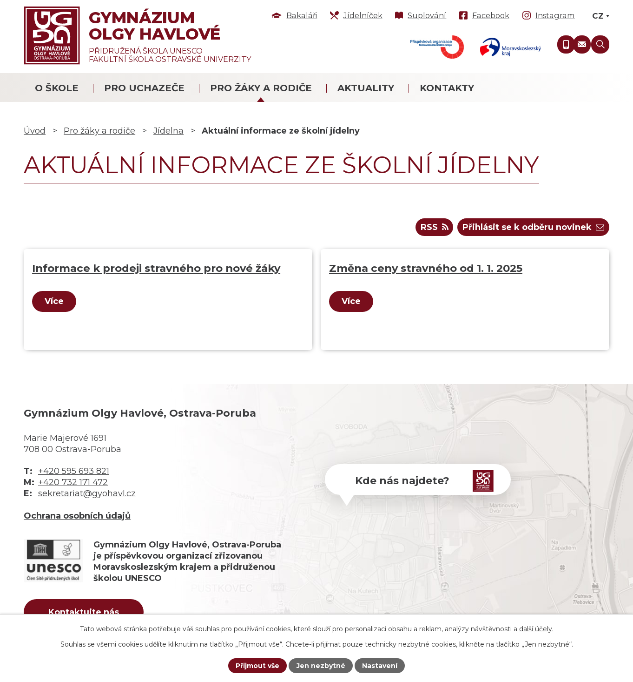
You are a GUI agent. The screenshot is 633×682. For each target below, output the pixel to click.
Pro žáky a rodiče (261, 88)
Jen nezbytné (321, 666)
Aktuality (365, 88)
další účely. (536, 629)
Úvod (35, 131)
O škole (57, 88)
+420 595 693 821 (73, 471)
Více (54, 301)
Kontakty (447, 88)
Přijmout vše (257, 666)
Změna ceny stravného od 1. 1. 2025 (425, 268)
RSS (434, 227)
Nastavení (379, 666)
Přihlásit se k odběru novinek (533, 227)
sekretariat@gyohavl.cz (87, 493)
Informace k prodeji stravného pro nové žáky (156, 268)
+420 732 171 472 (73, 482)
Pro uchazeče (144, 88)
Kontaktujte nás (83, 612)
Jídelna (168, 131)
